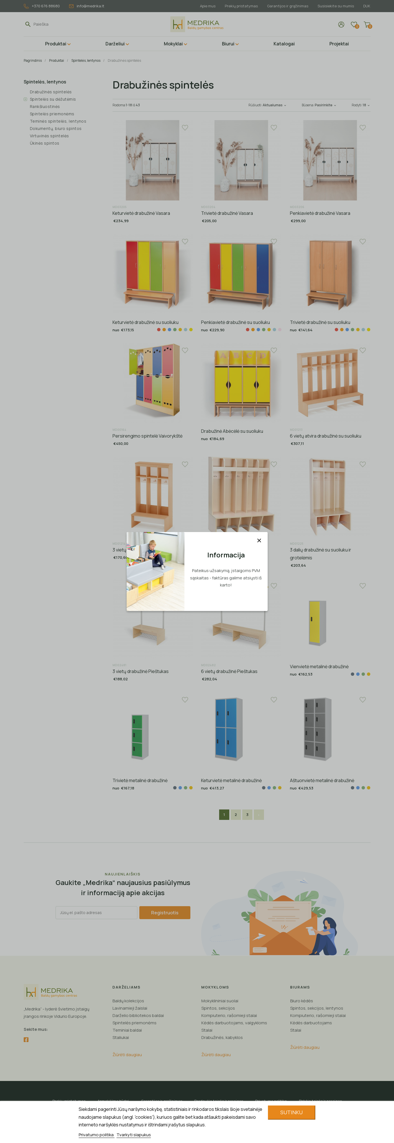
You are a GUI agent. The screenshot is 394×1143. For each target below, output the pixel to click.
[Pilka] (352, 674)
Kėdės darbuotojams (311, 1023)
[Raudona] (158, 329)
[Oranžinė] (164, 329)
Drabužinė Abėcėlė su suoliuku (232, 431)
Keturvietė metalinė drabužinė (231, 780)
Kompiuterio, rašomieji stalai (229, 1015)
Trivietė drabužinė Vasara (227, 213)
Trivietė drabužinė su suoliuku (320, 322)
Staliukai (121, 1037)
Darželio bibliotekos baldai (138, 1015)
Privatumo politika (97, 1135)
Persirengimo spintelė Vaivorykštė (147, 436)
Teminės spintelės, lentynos (58, 121)
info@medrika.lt (86, 5)
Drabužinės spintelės (51, 91)
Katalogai (284, 44)
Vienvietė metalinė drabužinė (319, 666)
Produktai (55, 44)
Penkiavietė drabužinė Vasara (320, 213)
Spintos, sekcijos (218, 1008)
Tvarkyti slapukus (133, 1135)
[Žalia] (175, 329)
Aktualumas (275, 105)
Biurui (228, 44)
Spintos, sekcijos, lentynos (316, 1008)
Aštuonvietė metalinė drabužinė (322, 780)
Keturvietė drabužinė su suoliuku (146, 322)
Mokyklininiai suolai (219, 1001)
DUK (366, 5)
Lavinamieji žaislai (130, 1008)
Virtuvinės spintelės (49, 135)
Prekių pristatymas (241, 5)
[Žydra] (185, 329)
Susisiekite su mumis (336, 5)
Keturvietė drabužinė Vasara (141, 213)
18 (367, 105)
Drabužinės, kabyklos (222, 1037)
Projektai (339, 44)
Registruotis (165, 913)
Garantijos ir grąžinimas (287, 5)
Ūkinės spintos (45, 143)
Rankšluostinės (45, 106)
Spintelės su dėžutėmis (53, 99)
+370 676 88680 (42, 6)
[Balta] (242, 329)
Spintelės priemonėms (52, 113)
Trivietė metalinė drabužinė (140, 780)
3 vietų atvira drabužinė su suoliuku (148, 550)
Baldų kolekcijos (128, 1001)
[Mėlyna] (169, 329)
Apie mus (207, 5)
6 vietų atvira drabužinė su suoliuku (325, 436)
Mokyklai (173, 44)
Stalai (206, 1030)
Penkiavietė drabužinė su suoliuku (235, 322)
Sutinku (291, 1112)
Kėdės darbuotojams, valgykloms (234, 1023)
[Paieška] (59, 24)
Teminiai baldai (127, 1030)
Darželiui (115, 44)
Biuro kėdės (301, 1001)
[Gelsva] (191, 329)
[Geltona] (180, 329)
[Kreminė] (279, 329)
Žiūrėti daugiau (127, 1055)
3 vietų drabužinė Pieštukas (141, 671)
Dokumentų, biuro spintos (56, 128)
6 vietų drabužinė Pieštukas (229, 671)
